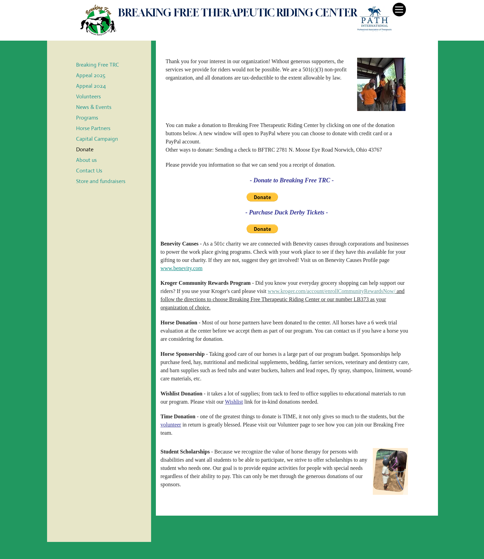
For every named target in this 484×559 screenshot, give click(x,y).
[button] (262, 197)
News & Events (94, 107)
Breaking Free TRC (97, 64)
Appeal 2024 (91, 85)
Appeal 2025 (90, 75)
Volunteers (88, 96)
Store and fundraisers (101, 181)
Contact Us (89, 170)
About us (86, 160)
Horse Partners (93, 128)
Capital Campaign (97, 138)
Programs (87, 117)
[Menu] (399, 9)
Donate (84, 149)
